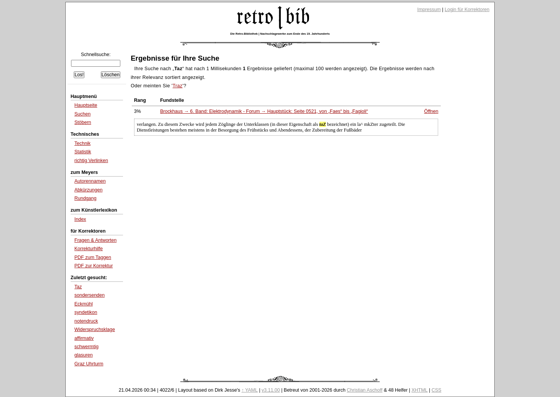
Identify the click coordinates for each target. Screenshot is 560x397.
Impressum (429, 9)
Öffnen (431, 111)
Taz (78, 286)
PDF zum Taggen (92, 257)
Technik (82, 143)
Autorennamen (90, 181)
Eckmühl (83, 304)
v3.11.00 (271, 390)
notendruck (86, 321)
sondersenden (89, 295)
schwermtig (86, 346)
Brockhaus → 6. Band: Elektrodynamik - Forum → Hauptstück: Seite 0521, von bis (264, 111)
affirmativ (84, 338)
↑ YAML (249, 390)
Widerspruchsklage (94, 329)
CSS (437, 390)
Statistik (82, 151)
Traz (178, 85)
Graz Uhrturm (89, 363)
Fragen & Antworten (95, 240)
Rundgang (85, 198)
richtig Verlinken (91, 160)
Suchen (82, 114)
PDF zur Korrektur (93, 265)
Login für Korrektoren (467, 9)
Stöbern (82, 122)
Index (80, 219)
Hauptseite (85, 105)
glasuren (83, 355)
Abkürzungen (88, 190)
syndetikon (85, 312)
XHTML (419, 390)
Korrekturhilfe (88, 248)
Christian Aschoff (364, 390)
